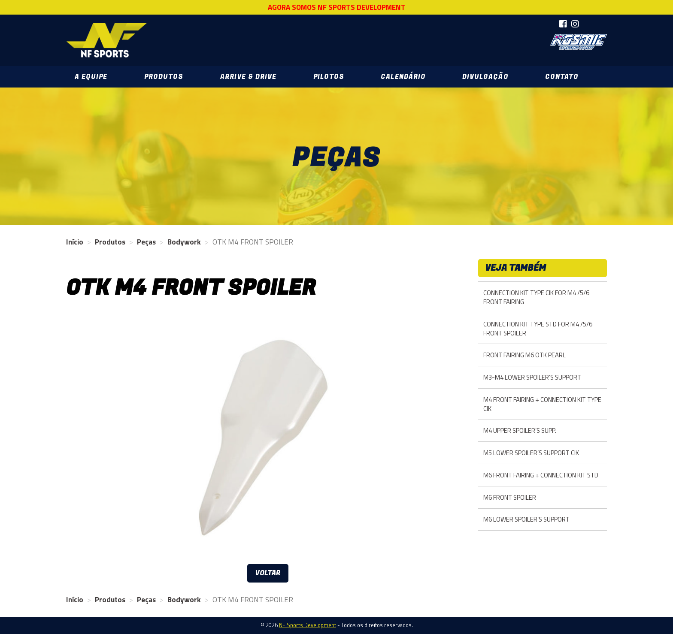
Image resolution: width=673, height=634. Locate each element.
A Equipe (91, 77)
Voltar (268, 573)
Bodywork (184, 242)
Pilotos (328, 77)
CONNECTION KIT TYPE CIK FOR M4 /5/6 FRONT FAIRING (536, 297)
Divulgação (485, 77)
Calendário (403, 77)
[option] (268, 436)
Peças (146, 242)
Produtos (163, 77)
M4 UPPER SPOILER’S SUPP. (519, 430)
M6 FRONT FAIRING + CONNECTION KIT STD (540, 475)
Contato (562, 77)
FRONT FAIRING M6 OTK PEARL (524, 355)
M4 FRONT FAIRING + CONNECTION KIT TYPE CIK (542, 404)
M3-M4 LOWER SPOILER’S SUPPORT (532, 377)
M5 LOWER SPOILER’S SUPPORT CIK (531, 453)
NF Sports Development (106, 40)
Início (74, 242)
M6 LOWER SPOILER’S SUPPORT (526, 519)
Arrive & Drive (248, 77)
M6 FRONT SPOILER (509, 497)
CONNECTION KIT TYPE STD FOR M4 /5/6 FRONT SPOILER (537, 328)
